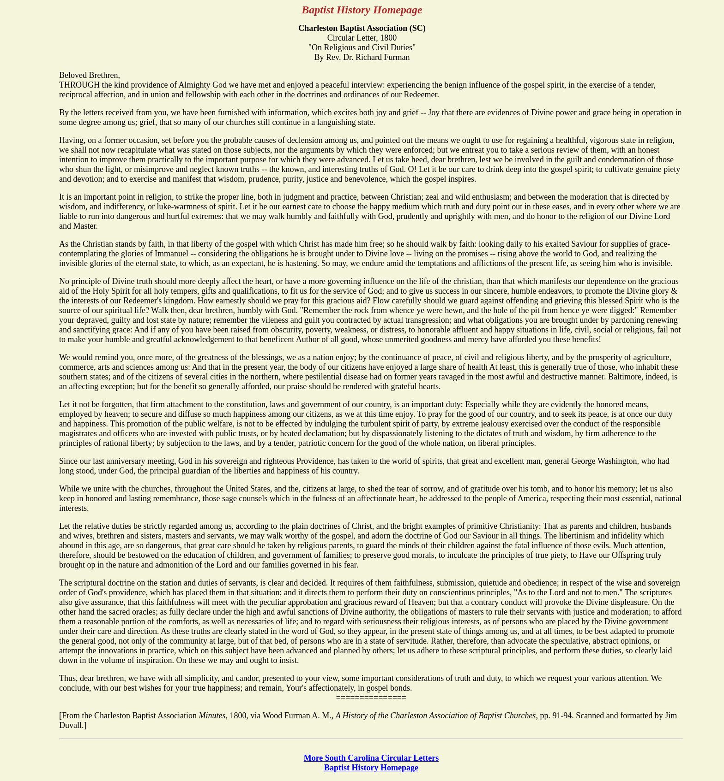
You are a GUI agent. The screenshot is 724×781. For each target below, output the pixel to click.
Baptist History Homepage (371, 767)
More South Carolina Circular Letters (371, 758)
